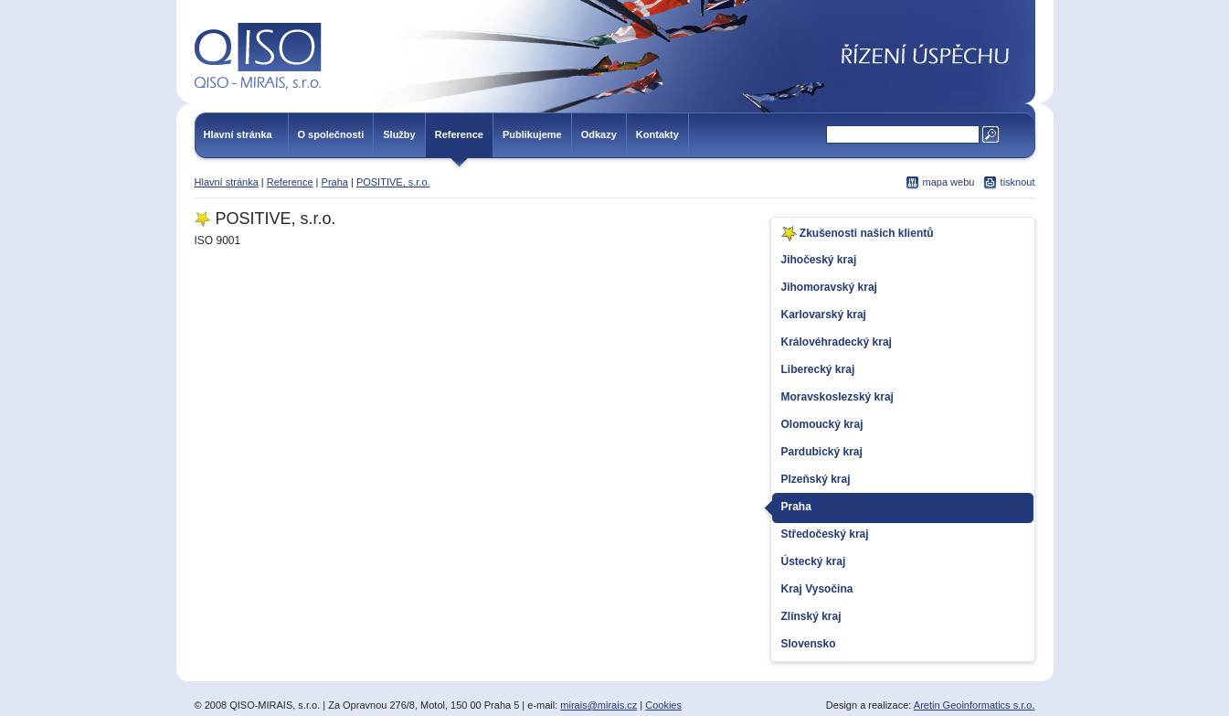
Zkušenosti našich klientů (857, 233)
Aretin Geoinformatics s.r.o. (974, 705)
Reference (459, 134)
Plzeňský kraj (816, 479)
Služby (399, 134)
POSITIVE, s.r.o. (393, 181)
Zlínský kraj (811, 616)
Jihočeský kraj (819, 259)
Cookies (663, 705)
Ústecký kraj (813, 561)
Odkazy (599, 134)
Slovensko (808, 643)
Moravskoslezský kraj (837, 396)
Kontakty (657, 134)
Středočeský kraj (825, 534)
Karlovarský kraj (823, 314)
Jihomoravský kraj (829, 287)
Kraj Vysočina (817, 588)
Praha (335, 181)
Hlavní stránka (238, 134)
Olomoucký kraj (822, 424)
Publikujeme (532, 134)
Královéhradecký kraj (836, 342)
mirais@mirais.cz (598, 705)
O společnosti (331, 134)
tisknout (1018, 181)
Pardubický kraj (822, 451)
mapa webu (949, 181)
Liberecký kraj (818, 369)
